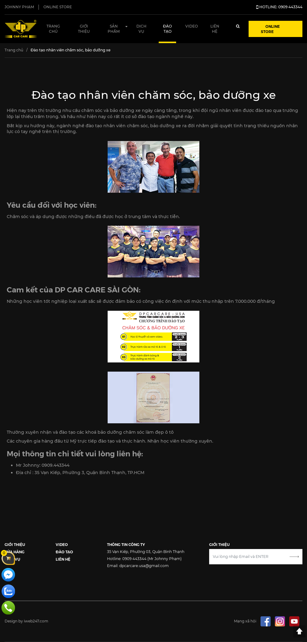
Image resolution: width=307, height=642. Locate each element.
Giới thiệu (84, 29)
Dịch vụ (141, 29)
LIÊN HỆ (63, 559)
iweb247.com (36, 621)
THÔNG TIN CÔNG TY (126, 544)
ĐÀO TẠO (64, 551)
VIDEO (62, 544)
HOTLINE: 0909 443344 (279, 7)
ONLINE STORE (57, 7)
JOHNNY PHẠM (19, 7)
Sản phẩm (114, 29)
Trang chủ (53, 29)
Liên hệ (214, 29)
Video (191, 26)
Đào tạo (167, 29)
